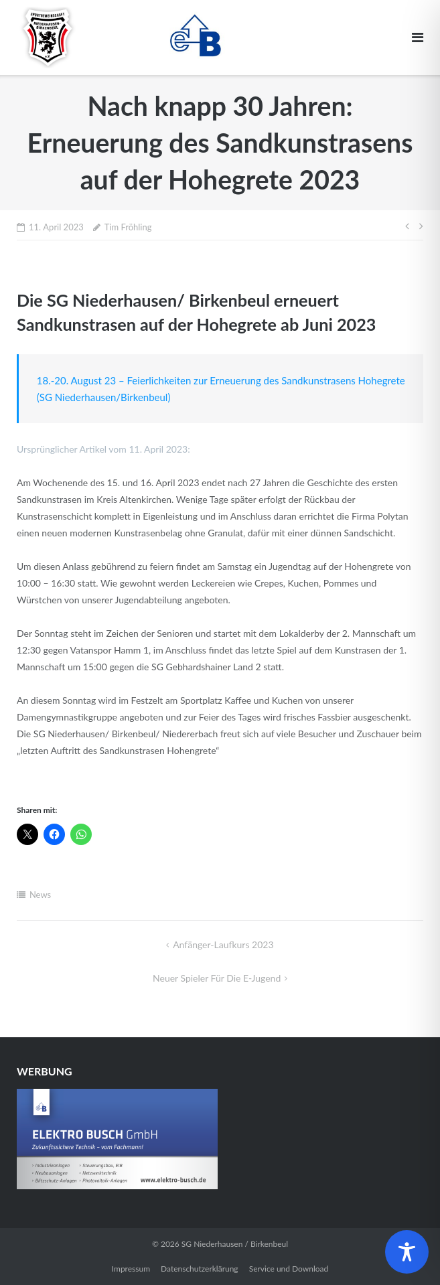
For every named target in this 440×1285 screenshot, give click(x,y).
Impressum (131, 1269)
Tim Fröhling (128, 227)
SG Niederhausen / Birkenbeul (234, 1244)
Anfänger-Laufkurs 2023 (223, 944)
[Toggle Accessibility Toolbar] (407, 1252)
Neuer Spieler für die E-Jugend (217, 978)
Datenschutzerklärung (199, 1269)
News (40, 894)
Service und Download (289, 1269)
